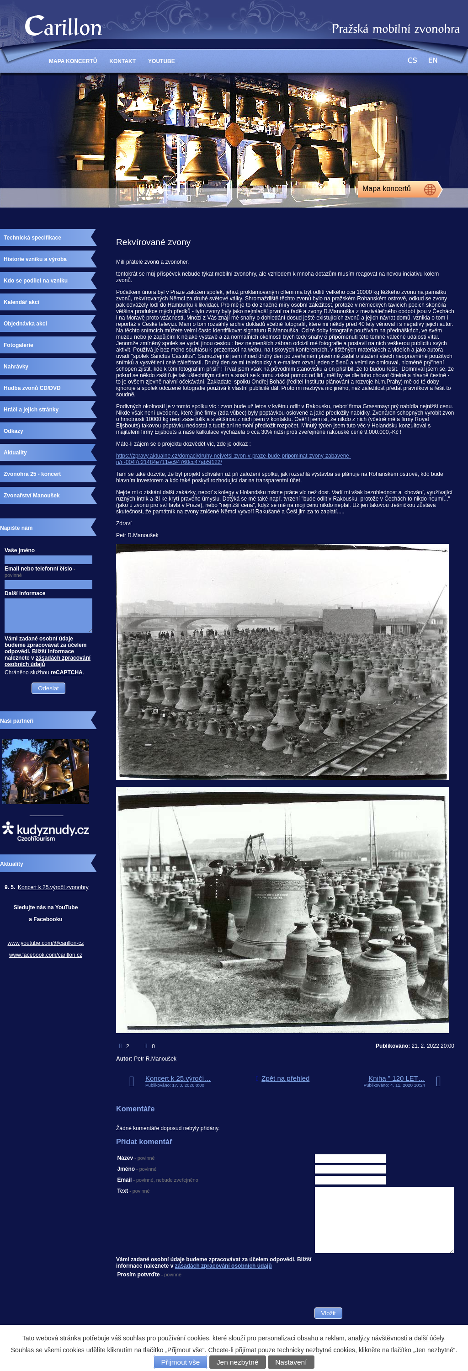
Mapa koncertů (386, 188)
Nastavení (291, 1362)
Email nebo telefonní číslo (40, 571)
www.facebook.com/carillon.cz (45, 955)
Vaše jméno (20, 550)
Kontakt (122, 61)
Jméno (136, 1169)
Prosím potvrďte (149, 1274)
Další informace (25, 593)
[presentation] (383, 1289)
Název (135, 1158)
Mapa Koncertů (73, 61)
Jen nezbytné (238, 1362)
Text (133, 1191)
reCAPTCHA (67, 672)
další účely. (430, 1338)
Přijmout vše (180, 1362)
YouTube (161, 61)
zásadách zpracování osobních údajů (223, 1266)
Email (157, 1180)
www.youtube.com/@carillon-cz (46, 943)
